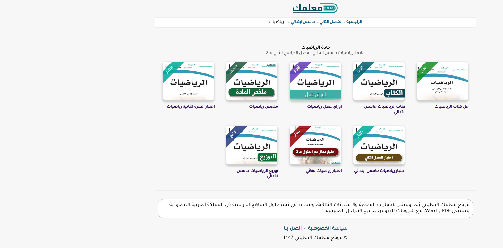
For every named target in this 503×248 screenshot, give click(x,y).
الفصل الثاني (267, 22)
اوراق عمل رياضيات (260, 107)
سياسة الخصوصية (264, 229)
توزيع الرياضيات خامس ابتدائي (193, 174)
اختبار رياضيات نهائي (260, 171)
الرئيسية (290, 22)
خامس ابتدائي (239, 22)
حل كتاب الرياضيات (388, 107)
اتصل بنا (229, 229)
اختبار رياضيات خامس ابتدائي (315, 171)
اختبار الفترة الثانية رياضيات (127, 107)
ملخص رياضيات (199, 107)
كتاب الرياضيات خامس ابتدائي (320, 110)
